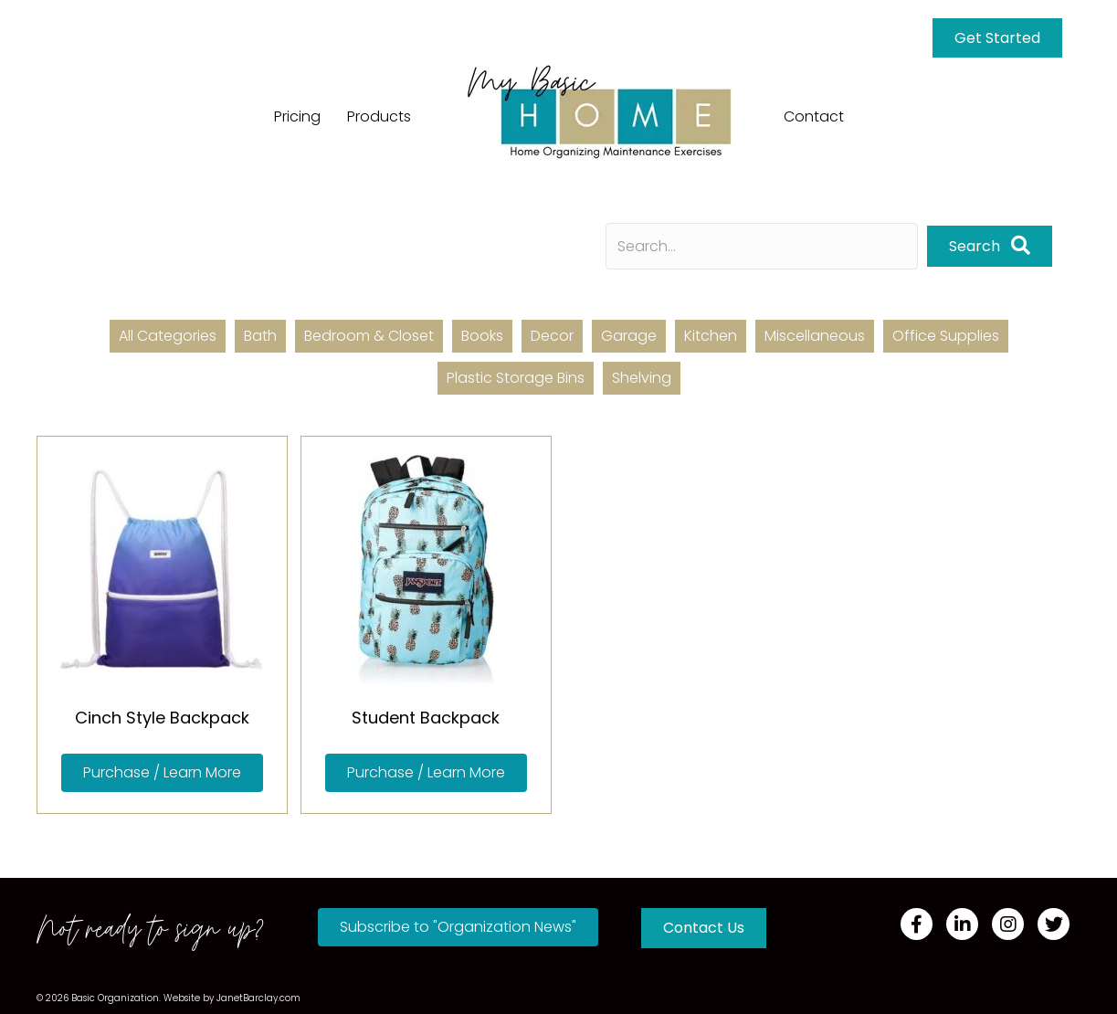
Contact (814, 116)
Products (379, 116)
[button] (162, 773)
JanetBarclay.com (258, 998)
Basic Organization (115, 998)
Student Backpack (426, 717)
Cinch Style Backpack (162, 717)
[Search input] (762, 246)
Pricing (297, 116)
